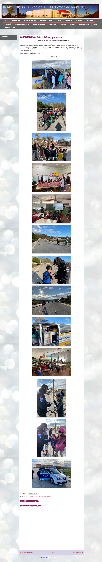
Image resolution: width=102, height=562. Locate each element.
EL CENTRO (79, 21)
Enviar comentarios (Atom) (55, 557)
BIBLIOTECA (52, 24)
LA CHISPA (58, 21)
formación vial (42, 496)
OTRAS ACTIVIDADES (84, 24)
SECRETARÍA (8, 24)
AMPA (95, 24)
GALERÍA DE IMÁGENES (39, 24)
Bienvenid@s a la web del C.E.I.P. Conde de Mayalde (43, 7)
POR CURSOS (63, 24)
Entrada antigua (78, 552)
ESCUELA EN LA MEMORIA (22, 24)
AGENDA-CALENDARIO (30, 21)
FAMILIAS (72, 24)
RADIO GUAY (68, 21)
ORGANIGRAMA (16, 21)
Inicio (6, 21)
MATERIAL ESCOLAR (10, 27)
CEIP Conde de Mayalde (32, 496)
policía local (50, 496)
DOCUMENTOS (89, 21)
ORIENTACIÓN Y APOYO (46, 21)
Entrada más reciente (26, 552)
